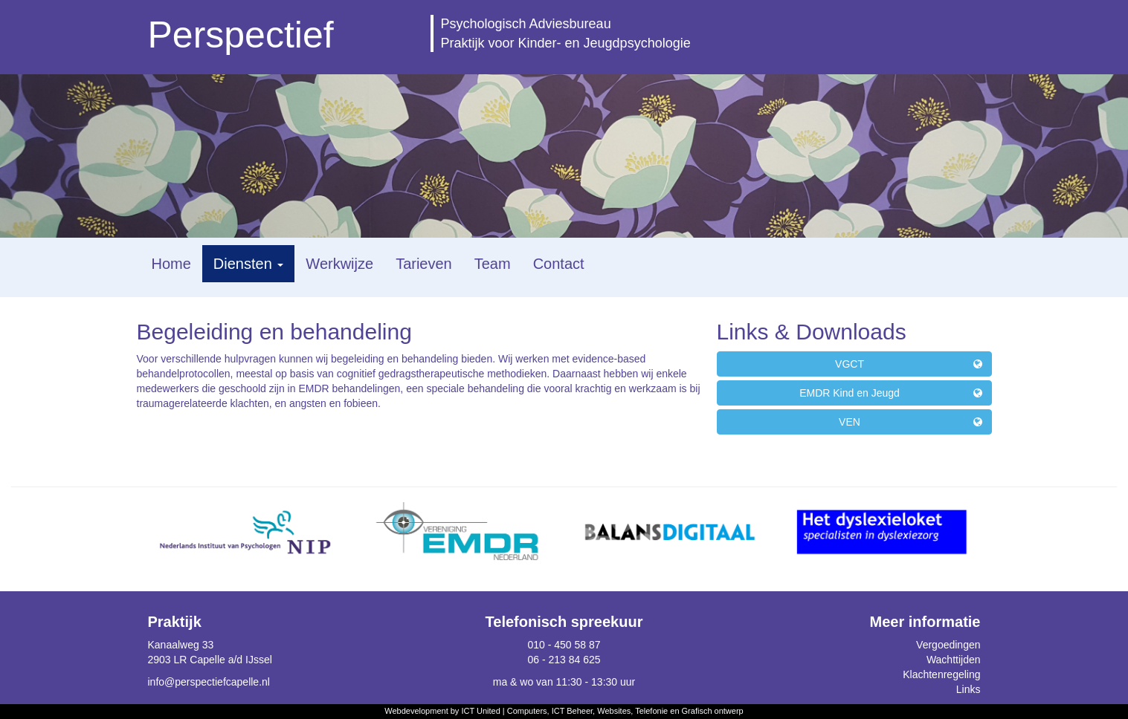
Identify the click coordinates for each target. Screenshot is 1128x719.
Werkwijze (339, 264)
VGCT (908, 364)
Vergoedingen (948, 645)
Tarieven (424, 264)
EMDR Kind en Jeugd (890, 392)
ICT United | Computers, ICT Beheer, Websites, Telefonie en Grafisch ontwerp (602, 710)
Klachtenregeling (941, 674)
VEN (910, 421)
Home (171, 264)
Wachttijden (953, 660)
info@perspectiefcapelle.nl (209, 682)
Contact (558, 264)
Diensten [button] (248, 264)
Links (968, 689)
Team (492, 264)
